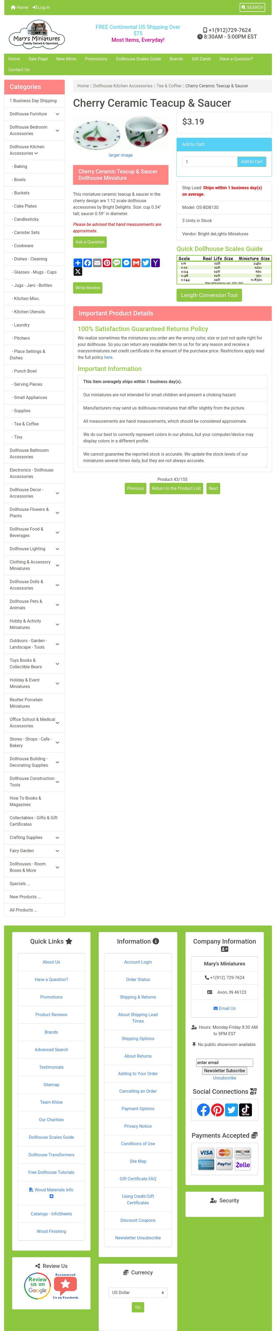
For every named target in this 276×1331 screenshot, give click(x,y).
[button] (252, 7)
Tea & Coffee (169, 85)
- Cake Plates (23, 206)
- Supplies (20, 410)
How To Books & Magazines (25, 801)
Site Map (138, 1161)
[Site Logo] (48, 34)
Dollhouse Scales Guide (138, 58)
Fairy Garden (34, 850)
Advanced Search (51, 1049)
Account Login (138, 962)
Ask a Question (89, 242)
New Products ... (25, 896)
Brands (176, 58)
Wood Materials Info (51, 1192)
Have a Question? (236, 58)
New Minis (66, 58)
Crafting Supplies (34, 837)
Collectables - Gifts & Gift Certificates (33, 821)
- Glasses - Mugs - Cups (33, 272)
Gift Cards (201, 58)
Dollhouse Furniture (34, 113)
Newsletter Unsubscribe (138, 1237)
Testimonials (51, 1067)
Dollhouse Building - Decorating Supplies (34, 762)
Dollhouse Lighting (34, 548)
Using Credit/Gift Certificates (138, 1199)
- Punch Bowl (23, 371)
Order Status (138, 979)
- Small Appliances (28, 397)
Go (138, 1307)
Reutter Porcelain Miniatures (26, 703)
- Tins (16, 437)
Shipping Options (138, 1038)
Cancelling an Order (138, 1091)
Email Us (224, 1008)
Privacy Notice (138, 1126)
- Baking (18, 166)
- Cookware (21, 245)
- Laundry (19, 325)
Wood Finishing (51, 1231)
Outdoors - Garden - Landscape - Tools (34, 644)
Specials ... (20, 883)
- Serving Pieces (26, 384)
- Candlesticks (24, 219)
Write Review (87, 287)
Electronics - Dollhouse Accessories (31, 473)
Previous (135, 488)
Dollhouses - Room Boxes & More (34, 867)
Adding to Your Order (138, 1073)
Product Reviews (51, 1014)
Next (213, 488)
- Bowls (18, 179)
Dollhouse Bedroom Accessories (34, 130)
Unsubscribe (224, 1078)
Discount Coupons (138, 1220)
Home (19, 7)
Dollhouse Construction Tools (34, 781)
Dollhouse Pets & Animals (34, 604)
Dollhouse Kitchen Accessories (123, 85)
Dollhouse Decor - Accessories (34, 493)
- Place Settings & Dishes (27, 354)
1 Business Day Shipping (33, 100)
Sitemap (51, 1084)
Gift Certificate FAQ (138, 1178)
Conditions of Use (138, 1143)
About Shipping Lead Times (138, 1018)
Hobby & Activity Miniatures (34, 624)
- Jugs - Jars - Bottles (31, 285)
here (108, 357)
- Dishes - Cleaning (28, 259)
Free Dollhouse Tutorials (51, 1172)
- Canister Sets (25, 232)
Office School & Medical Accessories (34, 722)
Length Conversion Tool (209, 295)
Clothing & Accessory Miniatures (34, 565)
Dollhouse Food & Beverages (34, 532)
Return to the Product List (176, 488)
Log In (41, 7)
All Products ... (23, 910)
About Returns (137, 1056)
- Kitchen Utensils (27, 311)
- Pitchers (20, 338)
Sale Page (38, 58)
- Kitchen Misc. (25, 298)
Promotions (96, 58)
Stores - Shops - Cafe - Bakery (34, 742)
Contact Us (19, 69)
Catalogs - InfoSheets (51, 1213)
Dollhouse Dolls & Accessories (34, 585)
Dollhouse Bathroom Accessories (29, 453)
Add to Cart (252, 161)
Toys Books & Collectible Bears (34, 663)
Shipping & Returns (138, 997)
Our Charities (51, 1119)
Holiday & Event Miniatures (34, 683)
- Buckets (19, 192)
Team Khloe (51, 1102)
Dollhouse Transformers (51, 1154)
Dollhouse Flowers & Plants (34, 512)
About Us (51, 962)
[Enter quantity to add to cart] (210, 162)
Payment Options (138, 1108)
